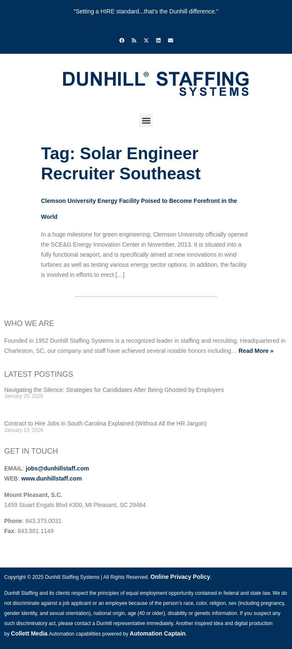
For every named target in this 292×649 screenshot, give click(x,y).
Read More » (256, 350)
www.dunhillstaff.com (51, 478)
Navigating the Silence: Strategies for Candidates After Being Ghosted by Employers (114, 389)
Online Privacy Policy (180, 576)
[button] (146, 120)
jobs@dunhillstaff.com (57, 468)
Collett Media (29, 633)
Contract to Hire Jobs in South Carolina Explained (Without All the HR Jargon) (105, 423)
